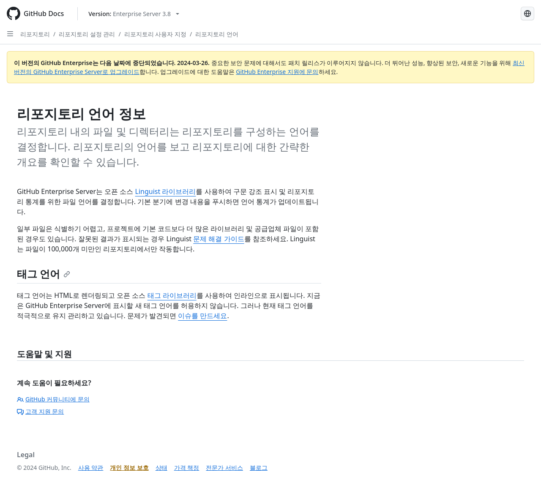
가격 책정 (186, 468)
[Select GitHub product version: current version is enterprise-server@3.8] (134, 13)
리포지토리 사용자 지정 (155, 34)
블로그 (259, 468)
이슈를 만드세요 (202, 315)
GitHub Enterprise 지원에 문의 (277, 72)
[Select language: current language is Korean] (527, 13)
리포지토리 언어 (216, 34)
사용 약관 (91, 468)
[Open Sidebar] (10, 34)
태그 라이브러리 (172, 295)
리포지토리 (35, 34)
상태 (161, 468)
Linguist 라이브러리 (165, 191)
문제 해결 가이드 (218, 238)
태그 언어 (43, 274)
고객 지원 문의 (40, 411)
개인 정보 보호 (129, 468)
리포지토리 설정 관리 (87, 34)
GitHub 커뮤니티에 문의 (53, 399)
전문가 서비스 (224, 468)
